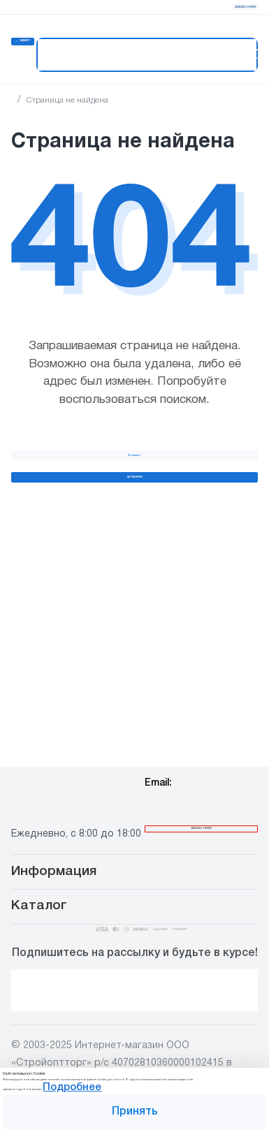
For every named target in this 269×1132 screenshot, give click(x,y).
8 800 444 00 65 (86, 729)
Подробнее (200, 1068)
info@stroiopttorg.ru (197, 698)
